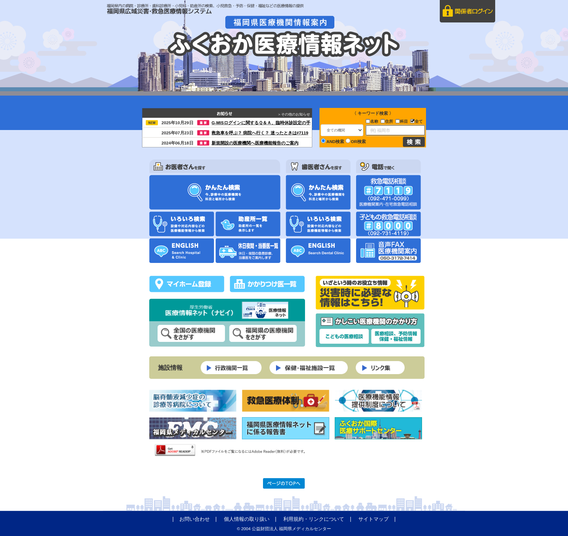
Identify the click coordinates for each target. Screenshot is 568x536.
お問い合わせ (194, 519)
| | (197, 519)
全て (419, 121)
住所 (389, 121)
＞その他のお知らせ (294, 114)
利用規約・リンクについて (313, 519)
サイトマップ (373, 519)
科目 (404, 121)
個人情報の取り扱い (247, 519)
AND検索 (332, 141)
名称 (374, 121)
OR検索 (356, 141)
